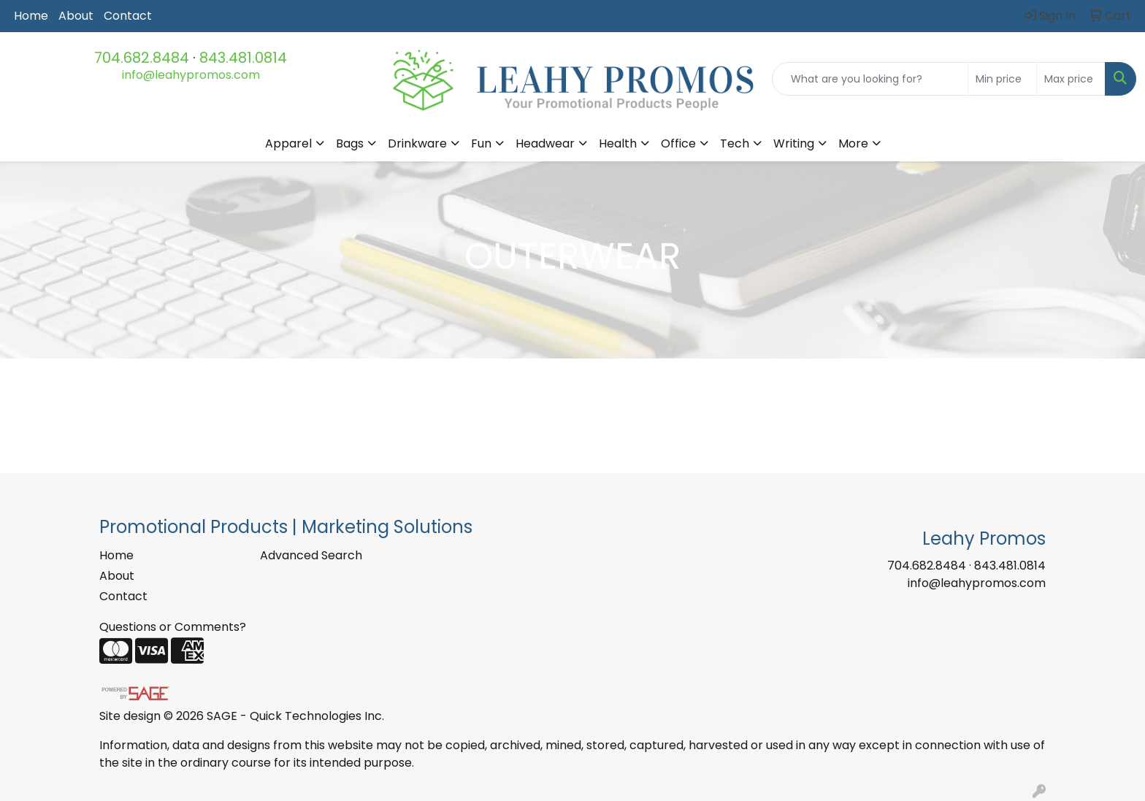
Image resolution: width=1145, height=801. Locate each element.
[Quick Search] (870, 79)
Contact (128, 15)
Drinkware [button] (417, 143)
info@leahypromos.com (191, 74)
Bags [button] (350, 143)
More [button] (853, 143)
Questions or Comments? (172, 626)
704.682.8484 (141, 57)
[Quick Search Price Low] (1002, 79)
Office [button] (678, 143)
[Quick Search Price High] (1071, 79)
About (75, 15)
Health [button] (618, 143)
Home (31, 15)
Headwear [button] (545, 143)
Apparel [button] (288, 143)
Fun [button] (481, 143)
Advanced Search (311, 555)
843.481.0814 (243, 57)
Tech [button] (734, 143)
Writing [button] (793, 143)
